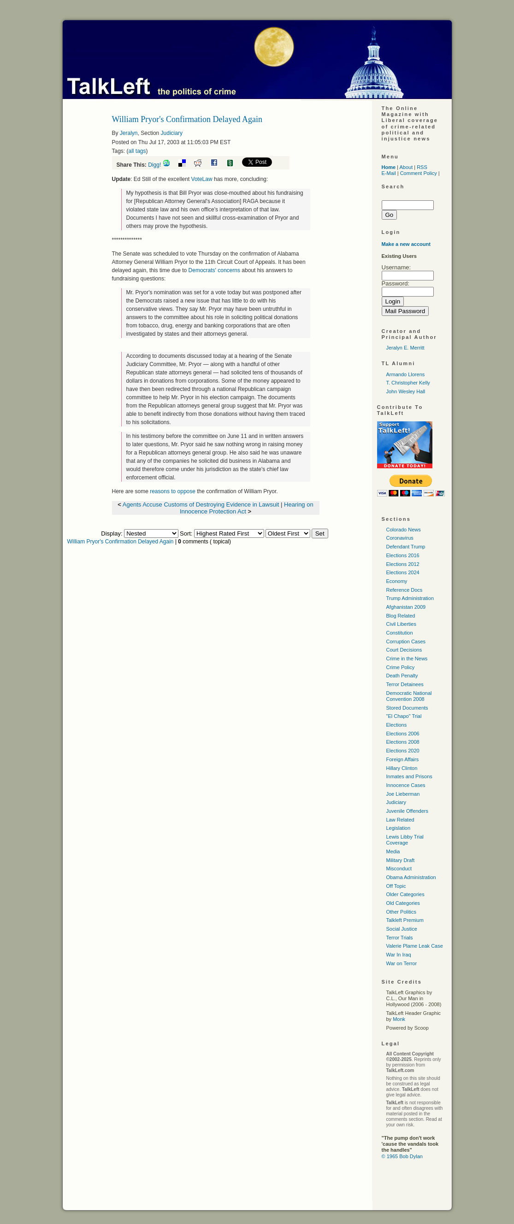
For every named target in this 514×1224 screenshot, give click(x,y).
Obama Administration (411, 877)
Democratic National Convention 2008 (409, 696)
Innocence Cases (405, 785)
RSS (422, 167)
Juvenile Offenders (407, 811)
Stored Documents (407, 708)
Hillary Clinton (402, 768)
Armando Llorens (405, 374)
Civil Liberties (401, 624)
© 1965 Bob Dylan (402, 1156)
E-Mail (389, 173)
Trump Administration (410, 598)
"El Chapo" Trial (404, 716)
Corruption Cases (406, 641)
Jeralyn (129, 133)
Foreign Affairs (402, 759)
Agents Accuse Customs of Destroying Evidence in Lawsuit (201, 504)
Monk (399, 1019)
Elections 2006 (402, 733)
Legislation (398, 828)
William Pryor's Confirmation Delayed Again (120, 541)
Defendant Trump (405, 546)
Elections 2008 (402, 742)
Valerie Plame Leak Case (414, 946)
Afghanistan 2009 (406, 607)
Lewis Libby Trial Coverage (405, 839)
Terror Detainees (405, 684)
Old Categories (403, 903)
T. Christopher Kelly (408, 382)
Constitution (399, 632)
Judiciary (172, 133)
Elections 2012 (402, 564)
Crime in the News (407, 658)
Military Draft (400, 860)
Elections (396, 725)
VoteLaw (202, 179)
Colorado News (403, 529)
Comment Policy (418, 173)
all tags (137, 151)
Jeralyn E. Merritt (405, 347)
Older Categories (405, 894)
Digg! (154, 165)
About (406, 167)
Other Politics (401, 912)
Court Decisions (404, 650)
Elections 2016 (402, 555)
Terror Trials (399, 937)
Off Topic (396, 886)
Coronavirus (400, 538)
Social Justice (401, 929)
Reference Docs (404, 590)
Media (393, 851)
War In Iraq (398, 954)
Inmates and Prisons (409, 776)
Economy (397, 581)
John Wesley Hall (405, 391)
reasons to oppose (173, 491)
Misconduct (399, 868)
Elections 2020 (402, 750)
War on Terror (401, 963)
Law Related (400, 819)
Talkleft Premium (405, 920)
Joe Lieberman (403, 794)
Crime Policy (400, 667)
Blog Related (400, 615)
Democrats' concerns (215, 270)
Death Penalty (402, 675)
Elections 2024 (402, 572)
